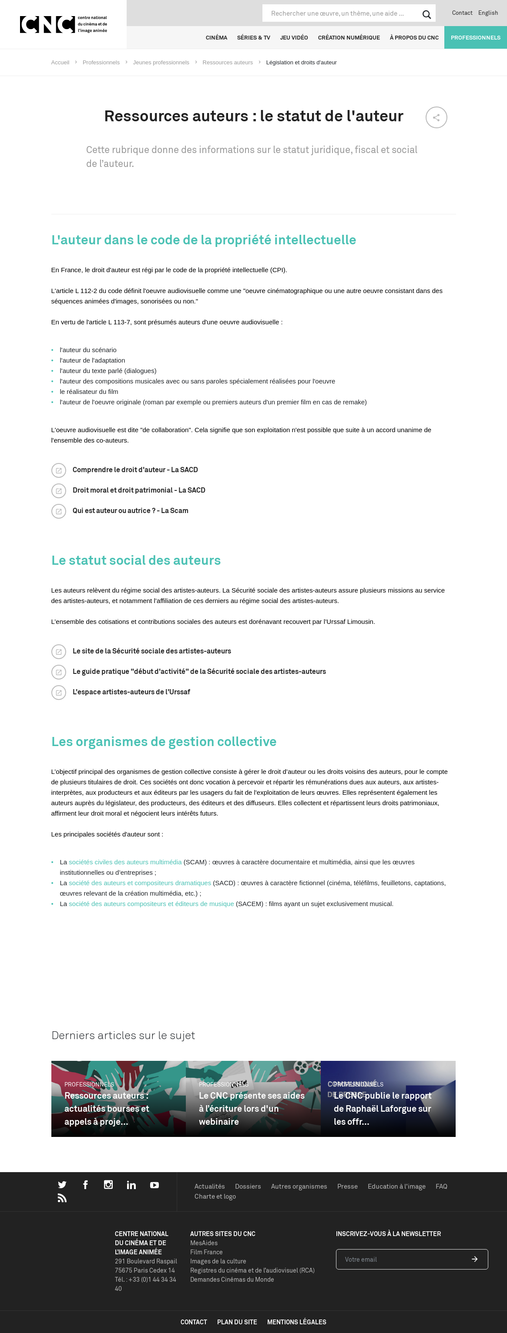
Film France (206, 1252)
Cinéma (216, 37)
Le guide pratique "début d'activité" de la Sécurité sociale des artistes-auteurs (199, 671)
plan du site (237, 1322)
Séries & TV (253, 37)
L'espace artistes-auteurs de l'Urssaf (131, 691)
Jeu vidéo (294, 37)
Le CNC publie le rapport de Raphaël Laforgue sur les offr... (383, 1108)
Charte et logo (215, 1196)
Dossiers (248, 1186)
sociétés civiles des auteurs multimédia (125, 862)
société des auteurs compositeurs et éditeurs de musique (150, 903)
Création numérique (349, 37)
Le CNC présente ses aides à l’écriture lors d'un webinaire (252, 1108)
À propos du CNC (414, 37)
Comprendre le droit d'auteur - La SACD (135, 469)
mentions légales (296, 1322)
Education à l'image (397, 1186)
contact (194, 1322)
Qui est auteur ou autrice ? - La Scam (130, 510)
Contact (462, 12)
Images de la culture (218, 1261)
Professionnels (475, 37)
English (488, 12)
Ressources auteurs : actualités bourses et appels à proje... (106, 1108)
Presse (347, 1186)
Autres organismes (299, 1186)
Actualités (210, 1186)
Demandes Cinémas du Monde (232, 1279)
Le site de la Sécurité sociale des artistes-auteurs (152, 651)
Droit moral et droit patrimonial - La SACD (139, 490)
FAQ (441, 1186)
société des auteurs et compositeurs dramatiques (140, 882)
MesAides (204, 1242)
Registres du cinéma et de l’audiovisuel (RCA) (252, 1270)
